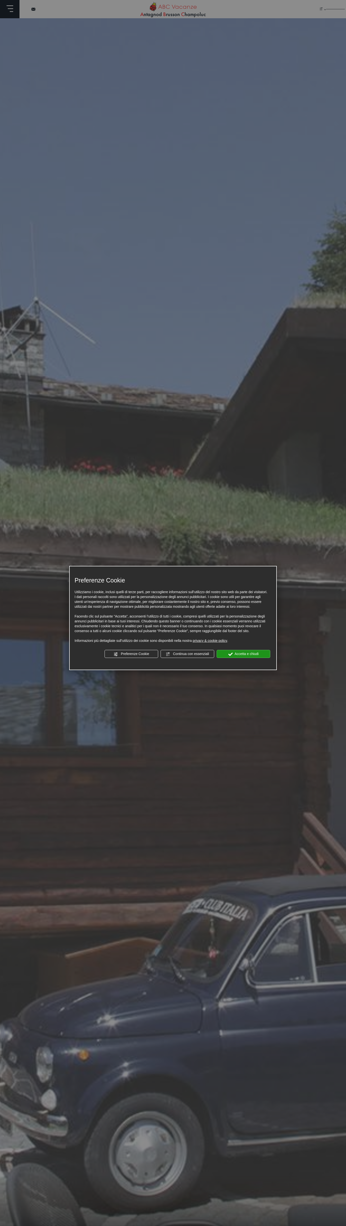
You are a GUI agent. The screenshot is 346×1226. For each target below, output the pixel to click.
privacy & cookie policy (210, 641)
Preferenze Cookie (131, 654)
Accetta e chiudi (243, 654)
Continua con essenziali (187, 654)
